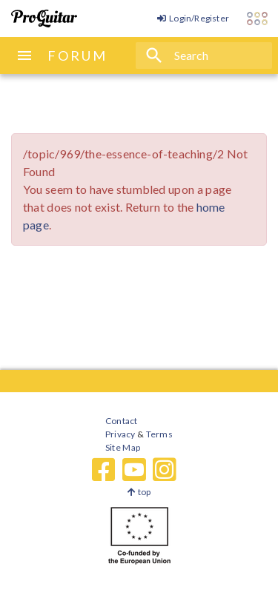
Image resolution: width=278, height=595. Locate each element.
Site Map (122, 447)
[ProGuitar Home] (44, 18)
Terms (158, 434)
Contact (121, 420)
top (139, 491)
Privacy (120, 434)
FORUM (77, 55)
